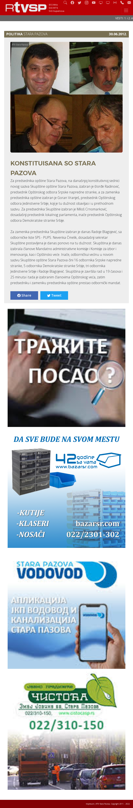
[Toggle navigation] (126, 10)
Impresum (90, 804)
